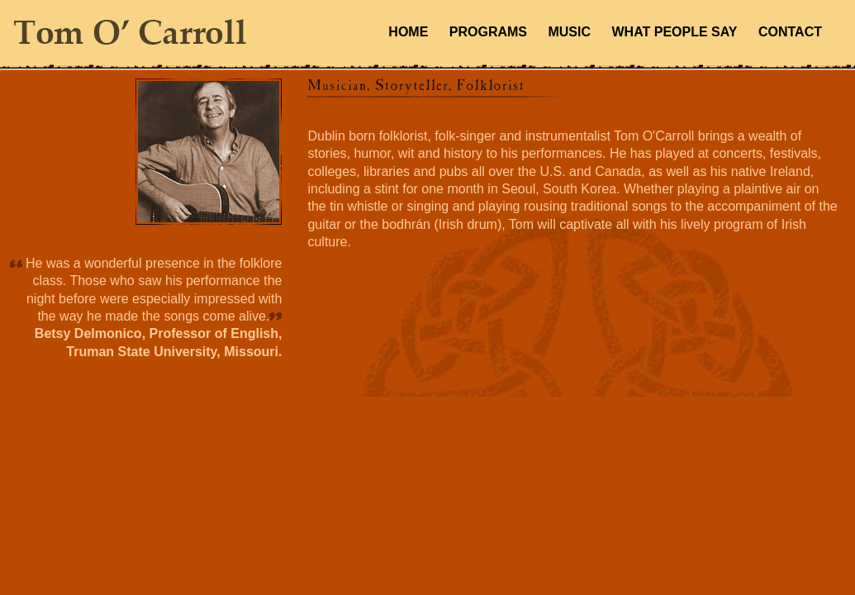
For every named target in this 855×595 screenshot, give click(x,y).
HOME (408, 32)
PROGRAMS (488, 32)
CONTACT (790, 32)
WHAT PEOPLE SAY (674, 32)
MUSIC (569, 32)
